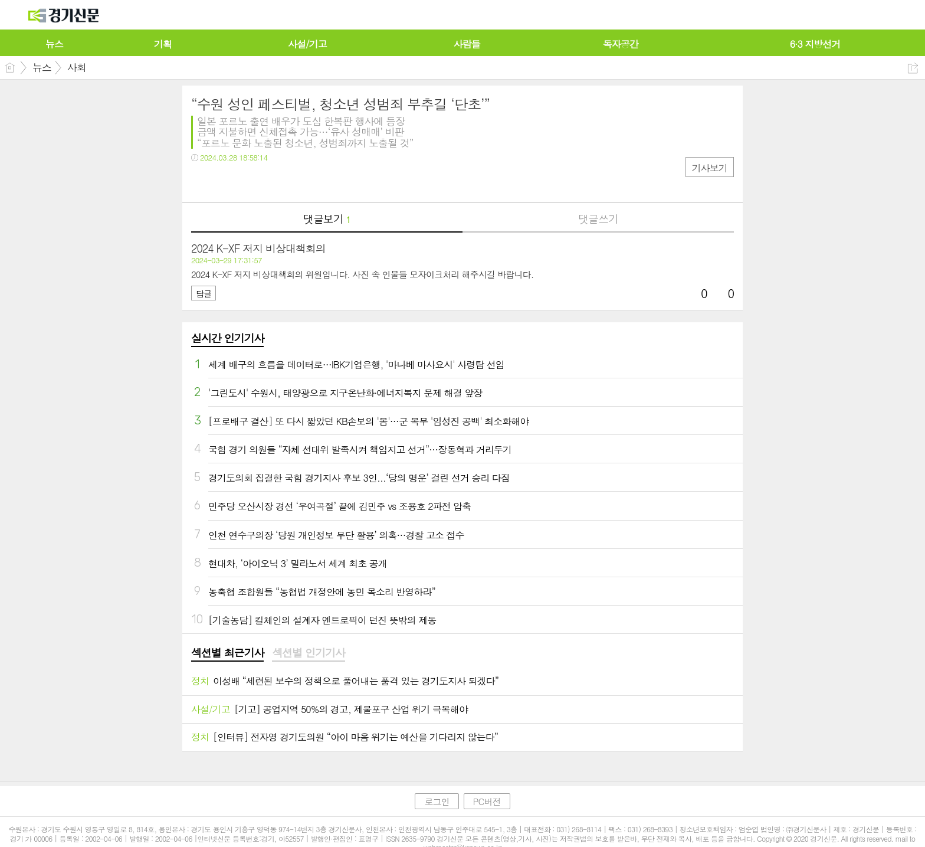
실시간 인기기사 (227, 338)
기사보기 (709, 168)
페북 (201, 181)
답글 (203, 293)
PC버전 (487, 801)
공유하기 (913, 68)
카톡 (248, 181)
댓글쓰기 (598, 218)
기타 (272, 181)
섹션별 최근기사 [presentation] (227, 653)
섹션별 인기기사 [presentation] (308, 653)
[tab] (227, 653)
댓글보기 (326, 218)
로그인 (436, 801)
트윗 (225, 181)
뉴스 (41, 67)
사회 (76, 67)
